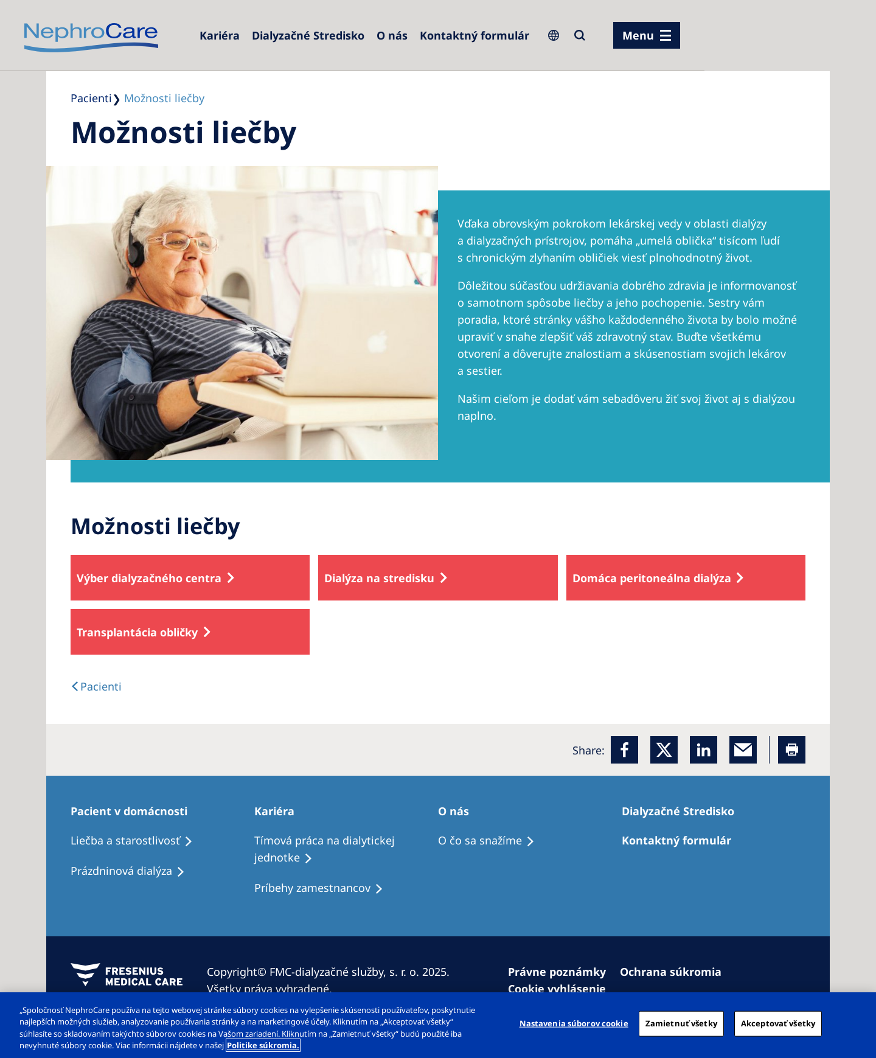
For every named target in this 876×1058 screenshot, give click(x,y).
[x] (664, 750)
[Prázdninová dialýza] (133, 871)
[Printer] (791, 750)
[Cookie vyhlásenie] (562, 988)
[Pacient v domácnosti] (134, 811)
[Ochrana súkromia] (676, 971)
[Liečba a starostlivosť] (137, 841)
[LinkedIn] (703, 750)
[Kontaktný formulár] (474, 35)
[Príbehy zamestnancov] (324, 888)
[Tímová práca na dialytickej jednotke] (346, 849)
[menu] (646, 35)
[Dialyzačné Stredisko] (308, 35)
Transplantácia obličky (137, 632)
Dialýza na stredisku (379, 578)
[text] (96, 686)
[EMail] (743, 750)
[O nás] (392, 35)
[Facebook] (624, 750)
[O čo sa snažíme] (492, 841)
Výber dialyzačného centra (149, 578)
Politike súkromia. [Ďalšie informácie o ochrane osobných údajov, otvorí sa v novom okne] (263, 1045)
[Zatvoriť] (856, 1023)
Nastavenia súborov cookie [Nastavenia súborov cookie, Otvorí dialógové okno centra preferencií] (574, 1023)
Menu (638, 35)
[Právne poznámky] (562, 971)
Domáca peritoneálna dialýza (651, 578)
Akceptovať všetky (778, 1023)
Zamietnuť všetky (681, 1023)
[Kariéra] (219, 35)
